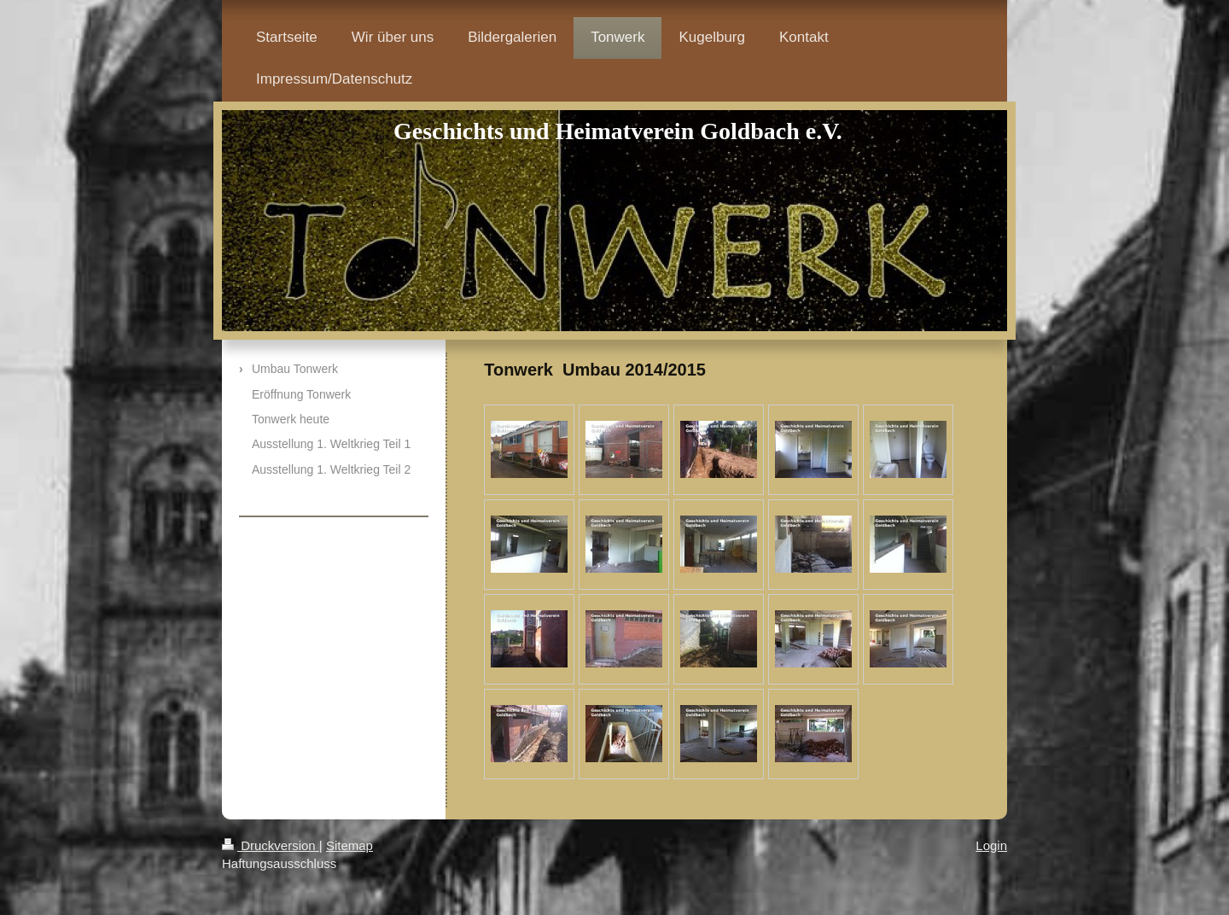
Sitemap (349, 845)
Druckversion (270, 845)
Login (991, 845)
